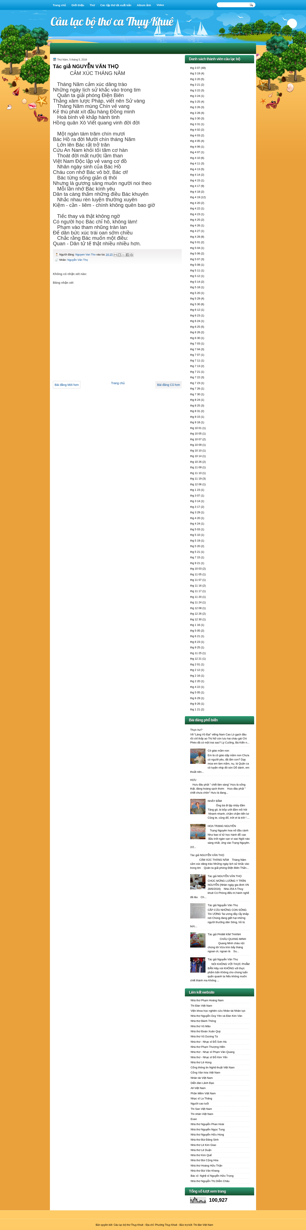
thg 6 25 (195, 326)
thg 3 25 (195, 101)
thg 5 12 (195, 276)
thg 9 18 (195, 422)
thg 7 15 (195, 557)
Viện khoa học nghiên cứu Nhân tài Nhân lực (218, 1010)
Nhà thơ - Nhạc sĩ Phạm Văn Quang (212, 1052)
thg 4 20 (195, 203)
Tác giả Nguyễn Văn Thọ (223, 905)
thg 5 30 (195, 304)
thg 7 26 (195, 388)
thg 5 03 (195, 529)
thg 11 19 (196, 478)
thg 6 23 (195, 315)
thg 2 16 (195, 675)
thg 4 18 (195, 191)
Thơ (92, 5)
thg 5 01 (195, 242)
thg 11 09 (196, 467)
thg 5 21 (195, 551)
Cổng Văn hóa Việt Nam (205, 1072)
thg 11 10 (196, 473)
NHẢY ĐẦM (215, 801)
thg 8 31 (195, 411)
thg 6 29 (195, 698)
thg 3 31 (195, 124)
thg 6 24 (195, 321)
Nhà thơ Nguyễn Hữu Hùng (207, 1134)
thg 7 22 (195, 377)
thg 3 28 (195, 112)
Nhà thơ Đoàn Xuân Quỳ (206, 1031)
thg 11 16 (196, 585)
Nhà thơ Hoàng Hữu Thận (206, 1165)
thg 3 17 (195, 506)
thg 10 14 (196, 456)
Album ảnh (144, 5)
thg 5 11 (195, 270)
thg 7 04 (195, 349)
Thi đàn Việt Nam (203, 1224)
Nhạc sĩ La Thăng (201, 1098)
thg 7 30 (195, 394)
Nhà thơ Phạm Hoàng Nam (207, 1000)
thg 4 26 (195, 225)
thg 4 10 (195, 157)
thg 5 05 (195, 630)
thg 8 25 (195, 405)
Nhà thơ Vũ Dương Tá (204, 1036)
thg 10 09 (196, 444)
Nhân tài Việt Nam (202, 1077)
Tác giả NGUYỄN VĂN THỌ (207, 855)
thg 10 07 (196, 439)
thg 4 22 (195, 208)
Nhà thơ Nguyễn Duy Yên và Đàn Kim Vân (216, 1015)
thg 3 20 (195, 79)
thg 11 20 (196, 596)
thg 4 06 (195, 146)
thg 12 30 (196, 619)
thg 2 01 (195, 664)
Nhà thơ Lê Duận (201, 1150)
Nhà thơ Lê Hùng (201, 1062)
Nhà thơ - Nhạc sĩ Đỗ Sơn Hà (209, 1041)
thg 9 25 (195, 647)
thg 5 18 (195, 287)
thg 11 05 (196, 574)
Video (160, 5)
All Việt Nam (198, 1088)
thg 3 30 (195, 118)
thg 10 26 (196, 461)
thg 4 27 (195, 231)
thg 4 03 (195, 135)
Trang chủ (59, 5)
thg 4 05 (195, 140)
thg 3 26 (195, 107)
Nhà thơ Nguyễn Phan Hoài (207, 1124)
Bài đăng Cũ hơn (168, 384)
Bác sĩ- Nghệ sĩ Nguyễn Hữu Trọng (212, 1175)
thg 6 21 (195, 636)
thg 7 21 (195, 371)
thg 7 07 (195, 354)
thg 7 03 (195, 343)
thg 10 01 (196, 428)
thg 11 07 (196, 579)
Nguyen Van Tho (85, 254)
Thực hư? (196, 729)
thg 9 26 (195, 703)
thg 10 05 (196, 433)
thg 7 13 (195, 366)
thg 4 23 (195, 214)
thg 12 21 (196, 658)
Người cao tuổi (200, 1103)
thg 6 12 (195, 309)
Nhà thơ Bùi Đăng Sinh (205, 1139)
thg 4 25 (195, 219)
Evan (194, 1119)
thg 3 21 (195, 84)
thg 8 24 (195, 399)
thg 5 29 (195, 298)
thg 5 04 (195, 248)
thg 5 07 (195, 259)
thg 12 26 (196, 613)
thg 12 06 (196, 484)
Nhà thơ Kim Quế (201, 1155)
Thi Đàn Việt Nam (201, 1005)
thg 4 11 (195, 163)
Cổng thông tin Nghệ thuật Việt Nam (213, 1067)
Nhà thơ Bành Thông (203, 1021)
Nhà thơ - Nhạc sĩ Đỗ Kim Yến (209, 1057)
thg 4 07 (195, 152)
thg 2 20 (195, 681)
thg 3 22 (195, 90)
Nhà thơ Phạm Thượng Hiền (208, 1046)
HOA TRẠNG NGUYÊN (222, 826)
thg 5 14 (195, 281)
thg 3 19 (195, 73)
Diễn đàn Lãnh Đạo (202, 1083)
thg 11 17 (196, 591)
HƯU (193, 779)
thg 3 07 (195, 67)
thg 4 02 (195, 129)
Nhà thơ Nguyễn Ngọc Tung (208, 1129)
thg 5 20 (195, 293)
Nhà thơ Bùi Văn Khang (205, 1170)
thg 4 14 (195, 174)
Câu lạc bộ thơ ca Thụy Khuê (112, 21)
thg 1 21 (195, 709)
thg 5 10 (195, 534)
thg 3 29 (195, 512)
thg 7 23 (195, 383)
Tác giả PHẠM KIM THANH (224, 934)
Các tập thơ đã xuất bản (115, 5)
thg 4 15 (195, 180)
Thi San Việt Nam (201, 1108)
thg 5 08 (195, 264)
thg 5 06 (195, 253)
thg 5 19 (195, 540)
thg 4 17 (195, 186)
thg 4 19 (195, 197)
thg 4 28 (195, 236)
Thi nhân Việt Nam (202, 1114)
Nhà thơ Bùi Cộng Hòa (204, 1160)
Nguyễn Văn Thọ (77, 259)
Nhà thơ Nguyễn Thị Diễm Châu (210, 1181)
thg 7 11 (195, 360)
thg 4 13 (195, 169)
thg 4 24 (195, 523)
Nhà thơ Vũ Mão (201, 1026)
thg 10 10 (196, 450)
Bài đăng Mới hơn (67, 384)
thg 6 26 (195, 332)
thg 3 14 (195, 501)
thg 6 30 (195, 338)
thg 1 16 (195, 624)
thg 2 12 (195, 669)
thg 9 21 (195, 563)
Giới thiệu (77, 5)
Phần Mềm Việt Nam (203, 1093)
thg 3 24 (195, 95)
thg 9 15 (195, 416)
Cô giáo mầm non (218, 750)
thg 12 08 (196, 608)
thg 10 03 (196, 568)
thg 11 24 (196, 602)
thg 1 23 (195, 489)
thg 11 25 (196, 653)
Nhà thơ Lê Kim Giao (203, 1145)
